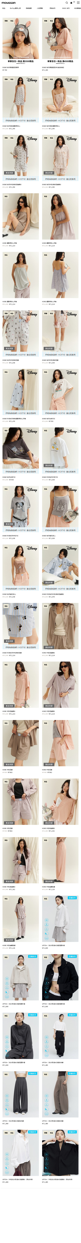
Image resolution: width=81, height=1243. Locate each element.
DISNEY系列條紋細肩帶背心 (11, 126)
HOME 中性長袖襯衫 (48, 828)
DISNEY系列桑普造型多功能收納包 (53, 67)
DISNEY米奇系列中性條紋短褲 (12, 653)
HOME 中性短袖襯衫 (48, 653)
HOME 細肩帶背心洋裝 (10, 243)
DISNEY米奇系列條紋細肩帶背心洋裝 (14, 419)
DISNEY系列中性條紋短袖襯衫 (12, 184)
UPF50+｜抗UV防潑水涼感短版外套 (53, 945)
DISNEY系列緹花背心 (48, 536)
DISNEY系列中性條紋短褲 (11, 360)
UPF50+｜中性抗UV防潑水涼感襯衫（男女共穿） (18, 1179)
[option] (40, 11)
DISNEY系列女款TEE (48, 419)
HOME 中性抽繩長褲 (48, 887)
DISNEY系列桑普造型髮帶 (11, 67)
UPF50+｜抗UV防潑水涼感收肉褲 (52, 1062)
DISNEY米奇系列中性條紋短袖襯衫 (53, 594)
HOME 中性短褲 (8, 770)
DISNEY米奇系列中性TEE (50, 477)
